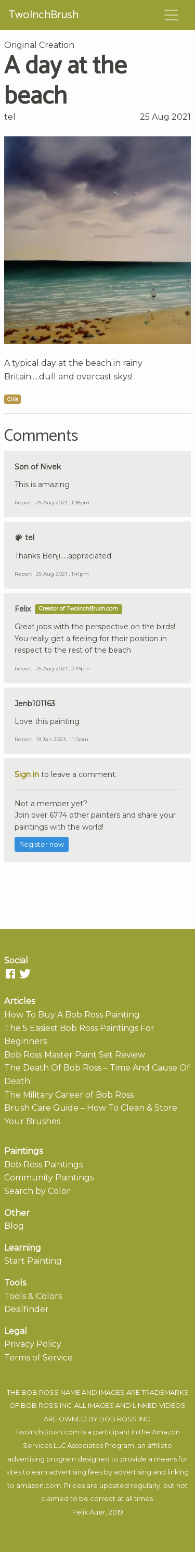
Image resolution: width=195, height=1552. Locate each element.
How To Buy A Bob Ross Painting (72, 1015)
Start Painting (33, 1261)
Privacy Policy (32, 1344)
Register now (41, 844)
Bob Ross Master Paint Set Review (74, 1055)
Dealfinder (26, 1309)
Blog (14, 1226)
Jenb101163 (35, 703)
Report (23, 502)
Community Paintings (49, 1177)
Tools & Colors (33, 1296)
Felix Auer (89, 1512)
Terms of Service (38, 1358)
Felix (23, 609)
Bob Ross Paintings (43, 1164)
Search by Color (37, 1191)
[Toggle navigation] (172, 15)
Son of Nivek (38, 467)
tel (10, 117)
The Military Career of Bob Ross (69, 1095)
